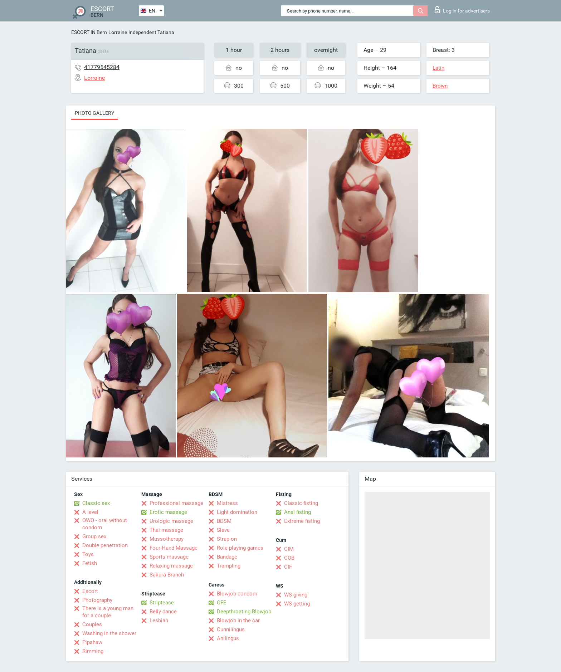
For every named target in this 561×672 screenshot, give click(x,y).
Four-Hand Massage (173, 548)
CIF (288, 567)
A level (90, 512)
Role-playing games (240, 548)
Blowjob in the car (238, 620)
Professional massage (176, 503)
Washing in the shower (109, 633)
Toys (88, 554)
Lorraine (117, 32)
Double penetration (105, 545)
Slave (223, 530)
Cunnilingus (231, 629)
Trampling (228, 566)
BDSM (224, 521)
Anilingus (228, 638)
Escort (90, 591)
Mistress (227, 503)
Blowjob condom (237, 593)
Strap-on (227, 539)
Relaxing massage (171, 566)
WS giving (295, 595)
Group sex (94, 536)
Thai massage (166, 530)
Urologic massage (171, 521)
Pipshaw (92, 642)
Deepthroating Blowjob (244, 611)
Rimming (92, 651)
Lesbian (159, 620)
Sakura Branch (167, 575)
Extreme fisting (302, 521)
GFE (221, 602)
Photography (97, 600)
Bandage (227, 557)
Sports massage (169, 557)
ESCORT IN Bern (89, 32)
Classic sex (96, 503)
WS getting (297, 603)
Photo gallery (94, 113)
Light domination (237, 512)
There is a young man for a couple (107, 612)
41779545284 (101, 67)
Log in (462, 10)
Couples (92, 624)
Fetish (89, 563)
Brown (440, 86)
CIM (289, 549)
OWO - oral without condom (104, 524)
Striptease (162, 602)
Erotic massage (168, 512)
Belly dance (163, 611)
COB (289, 558)
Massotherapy (167, 539)
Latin (438, 68)
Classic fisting (301, 503)
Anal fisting (297, 512)
